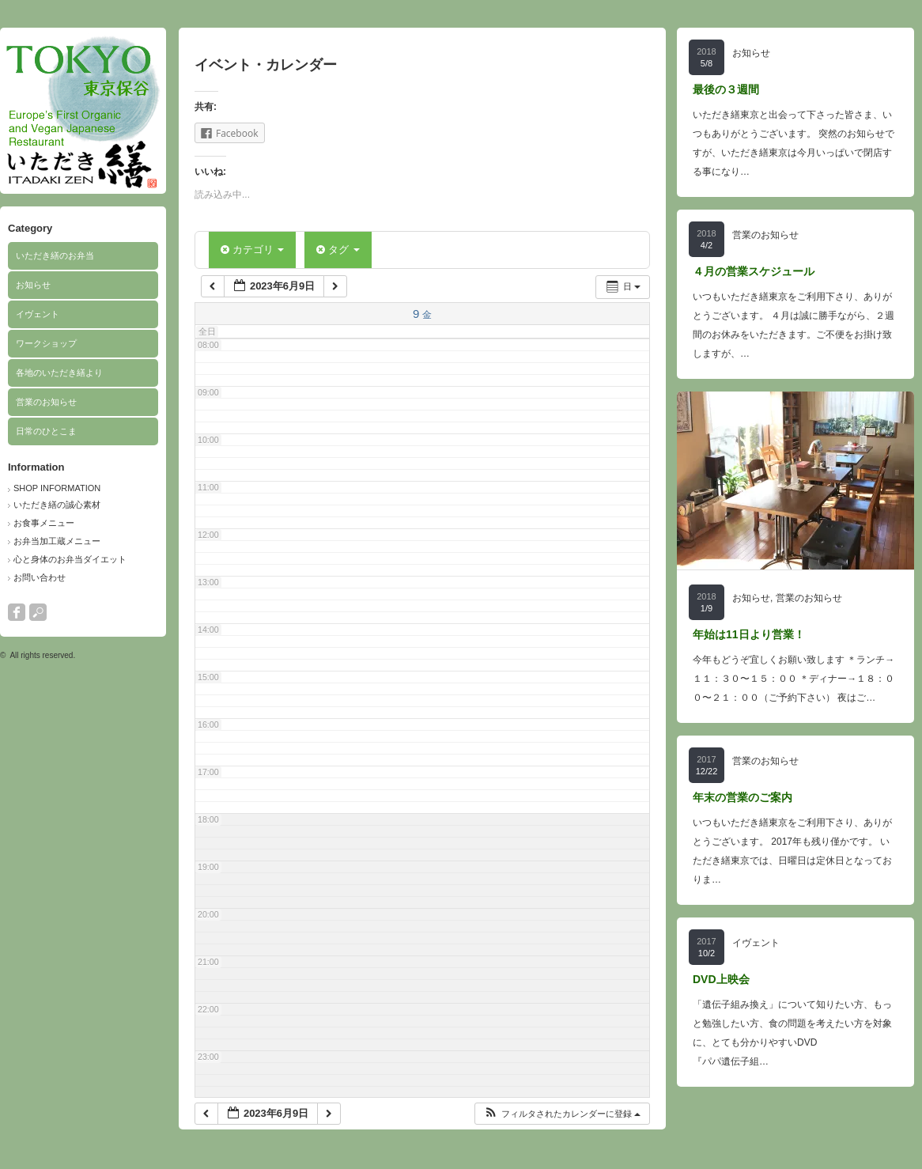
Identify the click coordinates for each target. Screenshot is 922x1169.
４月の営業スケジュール (753, 271)
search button (38, 612)
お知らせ (33, 284)
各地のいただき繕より (59, 372)
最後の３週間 (726, 89)
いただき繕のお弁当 (55, 255)
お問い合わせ (39, 577)
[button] (561, 1114)
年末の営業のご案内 (742, 797)
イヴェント (37, 314)
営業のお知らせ (46, 402)
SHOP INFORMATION (56, 488)
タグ (337, 249)
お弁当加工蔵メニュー (56, 541)
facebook (16, 612)
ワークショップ (46, 343)
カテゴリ (252, 249)
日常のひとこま (46, 431)
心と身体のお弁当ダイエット (70, 559)
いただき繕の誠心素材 (56, 504)
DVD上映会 (721, 979)
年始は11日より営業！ (749, 634)
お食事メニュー (43, 523)
